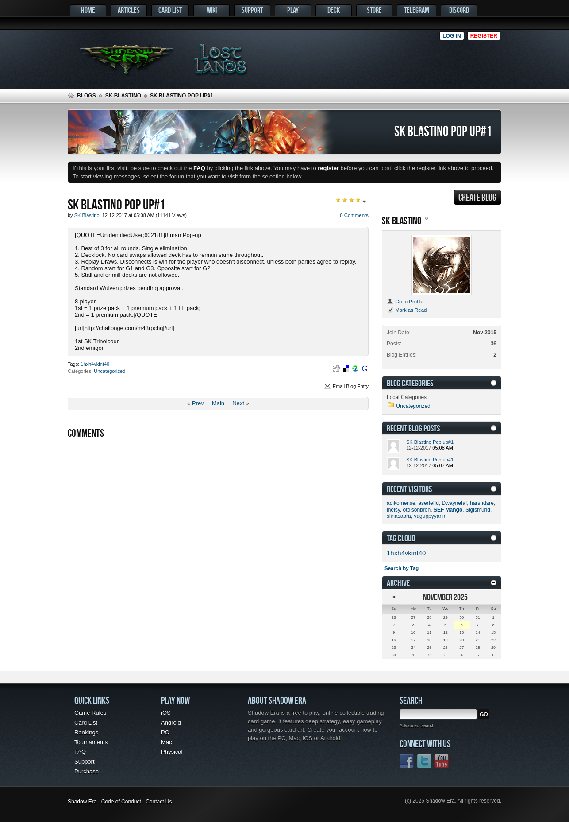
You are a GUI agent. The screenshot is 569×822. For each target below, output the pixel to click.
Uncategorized (109, 371)
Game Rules (90, 713)
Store (374, 10)
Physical (171, 751)
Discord (459, 10)
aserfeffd (428, 503)
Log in (451, 36)
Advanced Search (417, 725)
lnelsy (393, 510)
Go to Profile (405, 301)
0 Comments (354, 215)
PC (165, 732)
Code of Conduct (121, 802)
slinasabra (399, 516)
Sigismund (477, 510)
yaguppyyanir (429, 516)
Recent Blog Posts (413, 428)
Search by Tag (401, 568)
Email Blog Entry (346, 386)
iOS (166, 713)
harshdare (482, 503)
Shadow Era (82, 802)
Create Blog (477, 197)
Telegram (416, 10)
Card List (170, 10)
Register (483, 36)
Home (88, 10)
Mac (166, 742)
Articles (129, 10)
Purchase (86, 771)
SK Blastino (123, 96)
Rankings (86, 732)
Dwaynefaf (454, 503)
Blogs (86, 96)
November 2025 (445, 596)
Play (293, 10)
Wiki (212, 10)
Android (171, 722)
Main (218, 403)
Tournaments (91, 742)
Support (252, 10)
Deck (333, 10)
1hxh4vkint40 (95, 364)
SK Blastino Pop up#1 (430, 442)
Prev (198, 403)
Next (238, 403)
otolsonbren (417, 510)
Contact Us (159, 802)
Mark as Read (407, 310)
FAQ (80, 751)
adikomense (401, 503)
